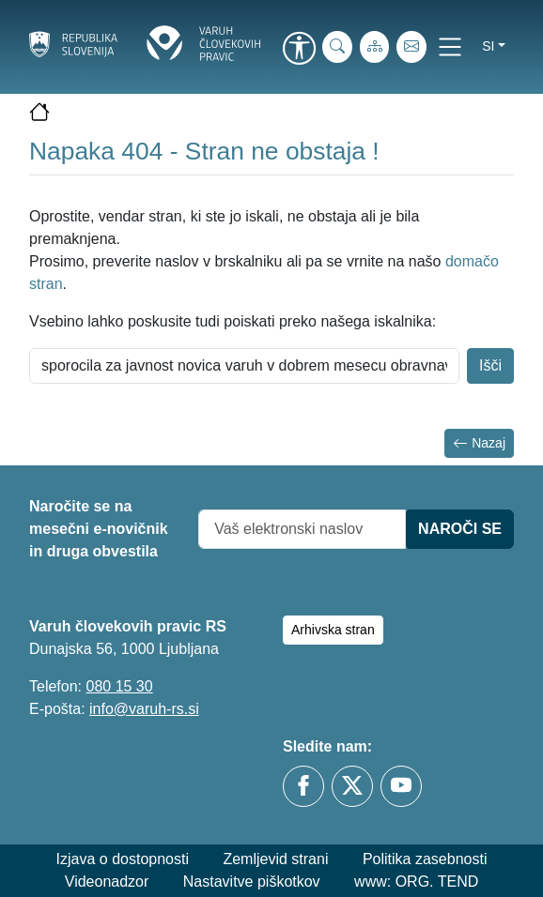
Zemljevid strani (275, 859)
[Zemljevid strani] (375, 47)
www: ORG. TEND (416, 881)
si (488, 45)
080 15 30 (118, 686)
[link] (299, 50)
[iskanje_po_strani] (337, 47)
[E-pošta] (411, 47)
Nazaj (479, 443)
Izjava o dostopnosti (122, 859)
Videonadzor (107, 881)
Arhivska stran (333, 629)
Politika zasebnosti (425, 859)
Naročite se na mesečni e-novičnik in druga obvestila (98, 528)
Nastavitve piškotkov (251, 881)
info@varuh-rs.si (144, 709)
